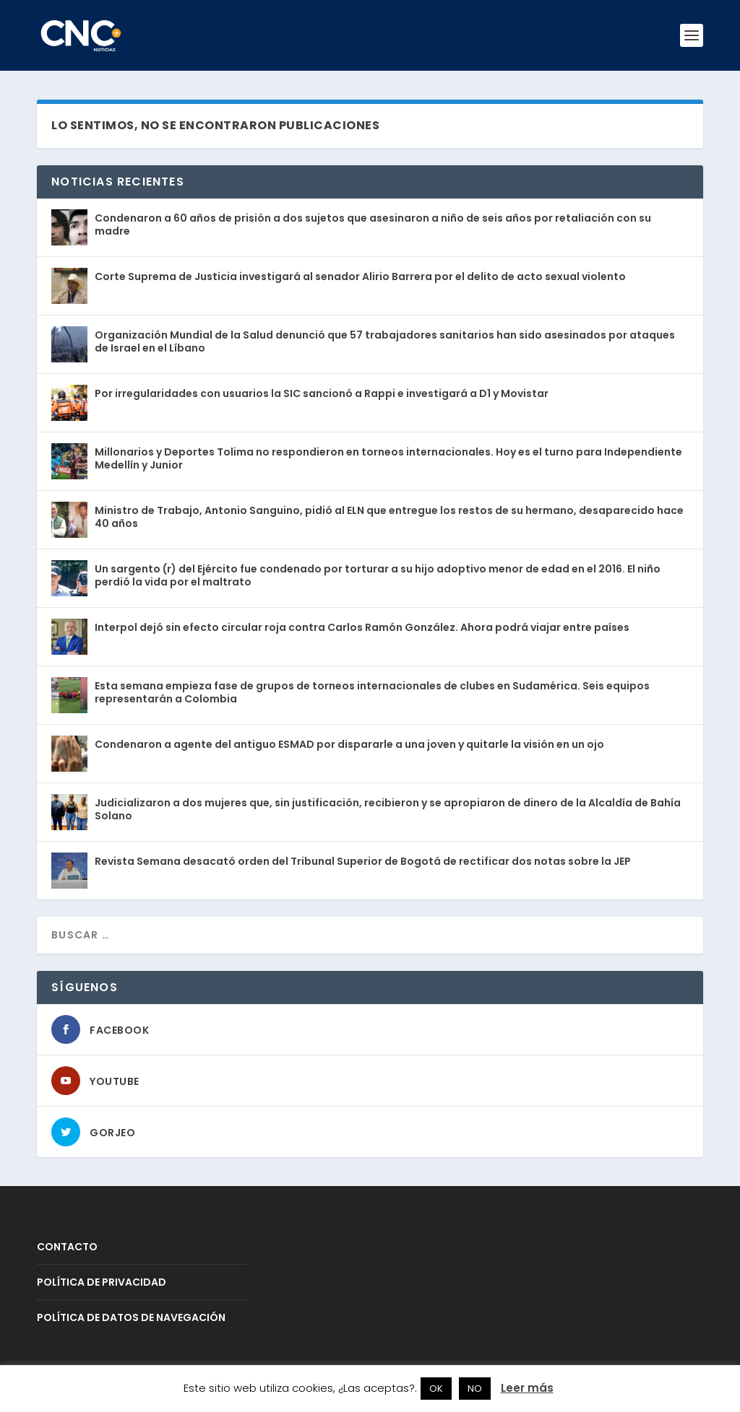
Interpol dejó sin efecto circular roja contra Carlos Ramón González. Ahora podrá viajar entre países (362, 627)
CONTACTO (67, 1246)
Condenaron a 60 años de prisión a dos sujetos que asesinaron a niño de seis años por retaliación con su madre (373, 224)
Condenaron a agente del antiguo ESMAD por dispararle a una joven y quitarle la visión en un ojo (349, 744)
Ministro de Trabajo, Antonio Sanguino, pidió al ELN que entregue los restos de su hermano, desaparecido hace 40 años (389, 517)
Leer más (527, 1387)
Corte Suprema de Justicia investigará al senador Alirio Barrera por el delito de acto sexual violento (360, 276)
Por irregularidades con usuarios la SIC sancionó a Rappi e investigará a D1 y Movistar (321, 393)
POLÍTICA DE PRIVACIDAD (101, 1282)
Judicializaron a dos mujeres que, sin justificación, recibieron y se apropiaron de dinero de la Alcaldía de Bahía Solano (388, 809)
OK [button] (436, 1388)
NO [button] (475, 1388)
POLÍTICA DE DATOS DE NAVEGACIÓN (131, 1317)
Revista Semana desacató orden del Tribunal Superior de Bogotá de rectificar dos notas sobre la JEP (363, 861)
